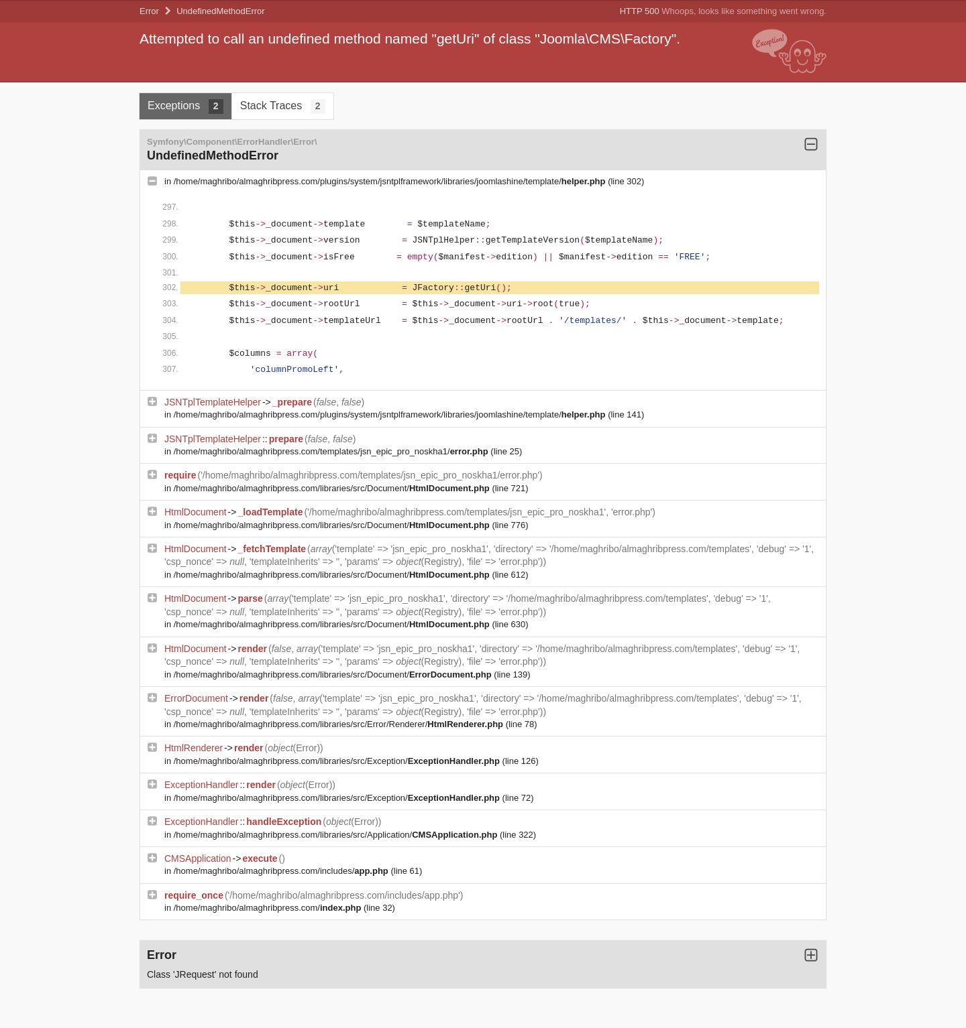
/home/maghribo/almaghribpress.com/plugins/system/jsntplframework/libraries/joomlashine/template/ (391, 181)
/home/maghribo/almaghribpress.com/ (269, 908)
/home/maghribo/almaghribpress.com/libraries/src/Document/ (333, 488)
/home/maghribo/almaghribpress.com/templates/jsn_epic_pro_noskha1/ (332, 451)
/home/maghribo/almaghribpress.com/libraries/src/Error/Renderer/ (340, 724)
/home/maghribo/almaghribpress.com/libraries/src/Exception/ (338, 761)
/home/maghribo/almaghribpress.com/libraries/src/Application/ (337, 835)
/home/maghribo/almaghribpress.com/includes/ (282, 871)
